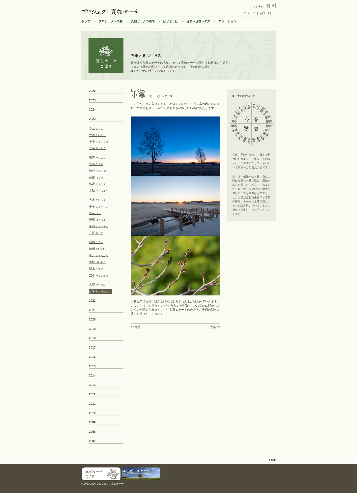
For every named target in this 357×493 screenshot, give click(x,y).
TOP (272, 460)
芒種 (97, 219)
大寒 (213, 327)
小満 (98, 226)
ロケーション (228, 21)
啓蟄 (97, 262)
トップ (85, 21)
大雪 (97, 135)
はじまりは (170, 21)
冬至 (138, 327)
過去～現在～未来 (198, 21)
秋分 (98, 171)
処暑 (97, 184)
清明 (97, 249)
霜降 (97, 157)
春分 (98, 255)
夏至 (95, 213)
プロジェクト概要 (110, 21)
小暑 (98, 206)
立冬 (97, 148)
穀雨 (96, 242)
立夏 (96, 233)
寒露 (96, 164)
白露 (96, 177)
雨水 (96, 268)
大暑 (97, 200)
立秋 (98, 190)
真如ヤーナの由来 (143, 21)
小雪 (98, 142)
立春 (98, 275)
